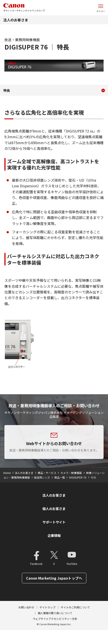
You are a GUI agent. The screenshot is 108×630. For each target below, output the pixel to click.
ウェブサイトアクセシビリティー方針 (55, 619)
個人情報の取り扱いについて (55, 613)
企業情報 (54, 535)
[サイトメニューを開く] (101, 8)
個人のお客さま (54, 508)
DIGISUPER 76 (77, 477)
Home (7, 473)
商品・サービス (47, 473)
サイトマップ (47, 607)
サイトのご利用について (75, 607)
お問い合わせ (26, 607)
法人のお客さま (15, 19)
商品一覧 (59, 477)
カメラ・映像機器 (71, 473)
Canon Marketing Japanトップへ (54, 578)
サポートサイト (54, 522)
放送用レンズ (42, 477)
